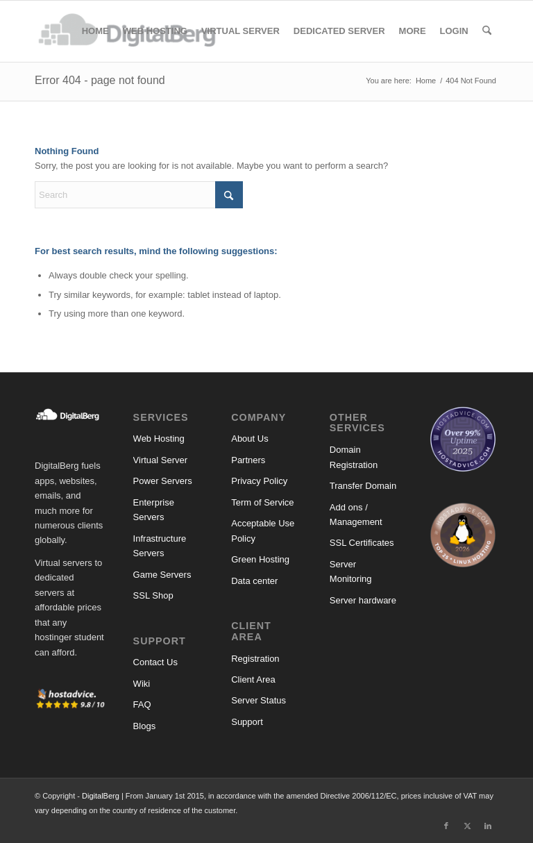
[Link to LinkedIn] (487, 825)
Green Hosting (260, 559)
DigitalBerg (100, 796)
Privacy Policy (259, 481)
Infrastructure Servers (160, 545)
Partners (248, 460)
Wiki (142, 683)
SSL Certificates (362, 542)
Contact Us (155, 662)
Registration (255, 658)
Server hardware (363, 600)
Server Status (258, 700)
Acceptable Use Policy (262, 530)
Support (247, 722)
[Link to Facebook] (446, 825)
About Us (249, 438)
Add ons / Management (356, 514)
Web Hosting (159, 438)
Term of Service (262, 502)
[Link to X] (467, 825)
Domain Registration (354, 456)
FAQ (142, 704)
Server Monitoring (351, 571)
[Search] (486, 31)
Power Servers (162, 481)
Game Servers (162, 574)
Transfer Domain (363, 486)
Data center (254, 581)
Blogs (144, 726)
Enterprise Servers (153, 509)
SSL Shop (153, 595)
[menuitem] (95, 31)
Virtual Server (160, 460)
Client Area (253, 679)
